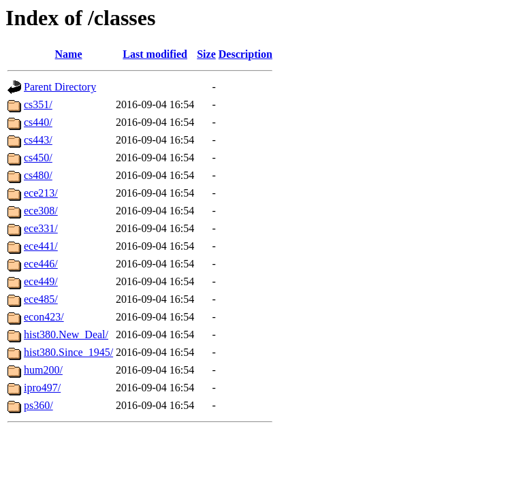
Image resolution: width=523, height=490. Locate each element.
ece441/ (41, 246)
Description (245, 54)
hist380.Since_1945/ (68, 352)
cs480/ (38, 175)
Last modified (155, 54)
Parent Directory (60, 87)
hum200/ (43, 370)
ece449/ (41, 281)
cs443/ (38, 140)
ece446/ (41, 264)
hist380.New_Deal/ (66, 334)
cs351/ (38, 104)
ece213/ (41, 193)
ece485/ (41, 299)
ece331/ (41, 228)
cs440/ (38, 122)
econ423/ (44, 317)
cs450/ (38, 157)
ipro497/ (42, 387)
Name (68, 54)
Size (206, 54)
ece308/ (41, 210)
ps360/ (38, 405)
